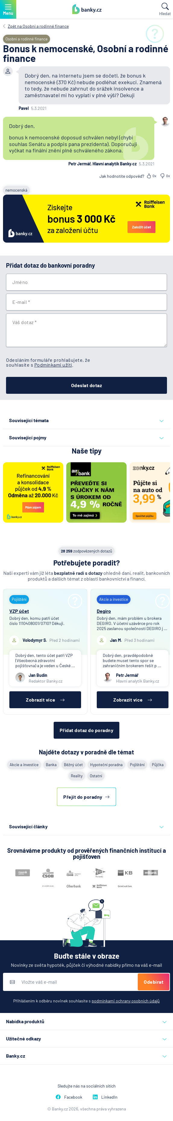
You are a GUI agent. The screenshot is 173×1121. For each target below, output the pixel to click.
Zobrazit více (45, 699)
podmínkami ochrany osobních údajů (126, 1000)
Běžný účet (73, 764)
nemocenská (16, 190)
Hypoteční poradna (106, 764)
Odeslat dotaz (86, 385)
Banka (51, 764)
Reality (77, 775)
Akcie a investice (24, 764)
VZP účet (19, 611)
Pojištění (137, 764)
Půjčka (158, 764)
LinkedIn (105, 1097)
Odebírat (153, 982)
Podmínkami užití (53, 365)
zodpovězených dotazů (86, 551)
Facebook (69, 1097)
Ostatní (96, 775)
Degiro (104, 611)
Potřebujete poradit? (86, 562)
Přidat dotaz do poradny (87, 730)
